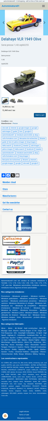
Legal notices (24, 411)
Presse (15, 123)
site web (5, 128)
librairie (42, 138)
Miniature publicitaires (9, 298)
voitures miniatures (37, 281)
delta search (6, 146)
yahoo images (19, 142)
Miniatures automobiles (22, 285)
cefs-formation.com (9, 138)
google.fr (28, 131)
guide (15, 131)
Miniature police (18, 313)
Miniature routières (38, 296)
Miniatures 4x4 (40, 303)
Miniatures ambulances (29, 298)
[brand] (10, 6)
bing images (31, 142)
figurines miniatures (9, 320)
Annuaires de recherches (28, 138)
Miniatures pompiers (20, 296)
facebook (17, 146)
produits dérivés (40, 317)
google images (24, 128)
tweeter (26, 146)
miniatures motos (7, 288)
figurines (18, 288)
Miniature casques (8, 317)
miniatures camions (39, 285)
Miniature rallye (39, 308)
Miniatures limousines (28, 310)
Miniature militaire (32, 313)
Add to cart (39, 115)
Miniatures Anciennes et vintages (21, 303)
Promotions (5, 296)
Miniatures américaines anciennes (23, 301)
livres (19, 317)
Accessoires (27, 317)
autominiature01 (8, 135)
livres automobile (29, 288)
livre (20, 131)
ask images (6, 131)
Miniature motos (39, 315)
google (34, 128)
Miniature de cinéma (9, 310)
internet (13, 128)
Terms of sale (24, 415)
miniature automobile (24, 135)
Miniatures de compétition (25, 306)
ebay (36, 135)
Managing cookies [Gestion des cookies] (24, 418)
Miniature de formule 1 (22, 308)
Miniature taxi (25, 315)
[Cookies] (5, 416)
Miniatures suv (7, 306)
